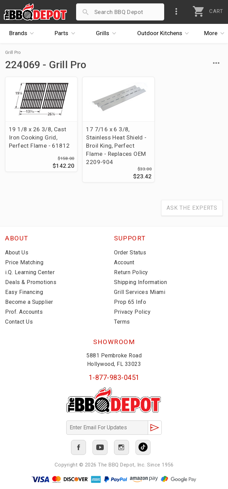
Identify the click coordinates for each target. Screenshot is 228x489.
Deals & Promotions (30, 282)
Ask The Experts (192, 208)
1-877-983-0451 (114, 378)
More (216, 33)
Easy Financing (24, 292)
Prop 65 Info (130, 302)
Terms (122, 321)
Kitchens (165, 33)
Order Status (130, 252)
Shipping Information (140, 282)
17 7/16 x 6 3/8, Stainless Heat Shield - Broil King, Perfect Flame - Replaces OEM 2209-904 (113, 145)
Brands (23, 33)
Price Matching (24, 262)
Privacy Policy (132, 312)
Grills (107, 33)
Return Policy (131, 272)
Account (124, 262)
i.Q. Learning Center (30, 272)
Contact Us (19, 321)
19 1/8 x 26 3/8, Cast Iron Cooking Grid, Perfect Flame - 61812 (39, 137)
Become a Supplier (29, 302)
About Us (16, 252)
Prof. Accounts (24, 312)
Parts (67, 33)
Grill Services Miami (139, 292)
